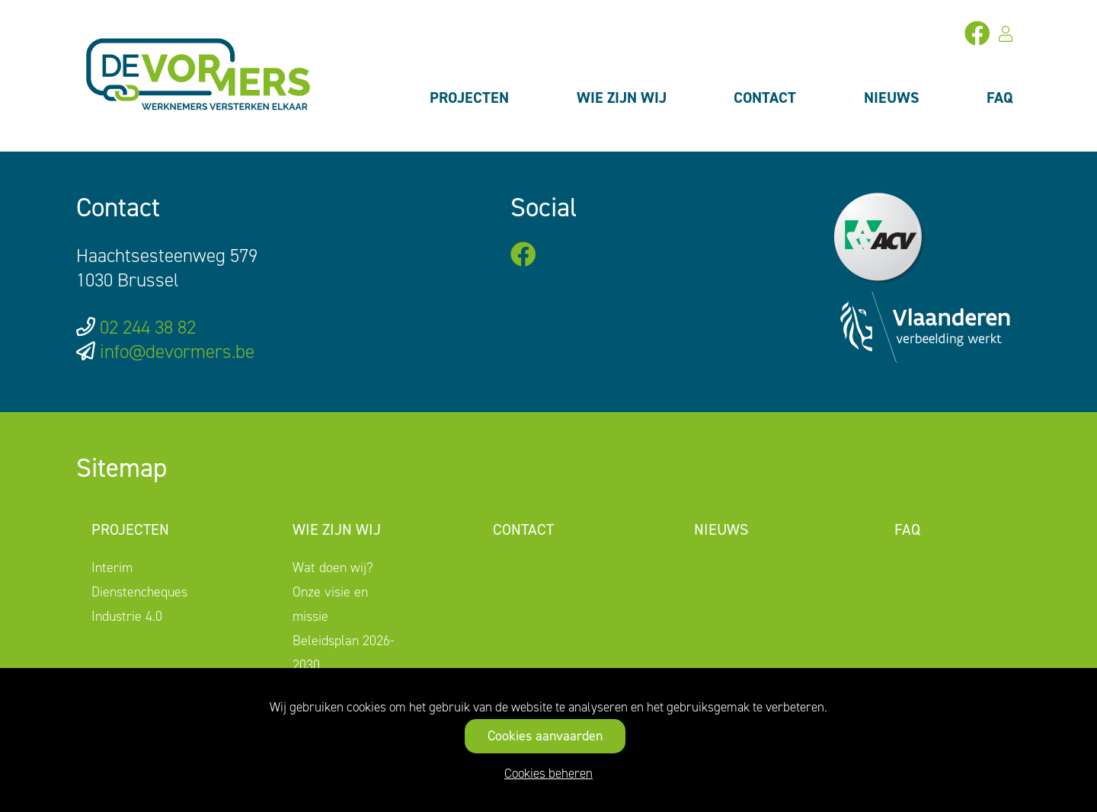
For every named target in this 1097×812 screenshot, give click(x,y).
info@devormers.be (177, 351)
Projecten (469, 97)
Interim (112, 567)
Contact (765, 97)
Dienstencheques (139, 592)
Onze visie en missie (330, 604)
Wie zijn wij (622, 97)
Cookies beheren (548, 773)
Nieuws (891, 97)
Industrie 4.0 (126, 616)
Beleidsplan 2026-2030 (344, 652)
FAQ (1000, 97)
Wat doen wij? (333, 567)
